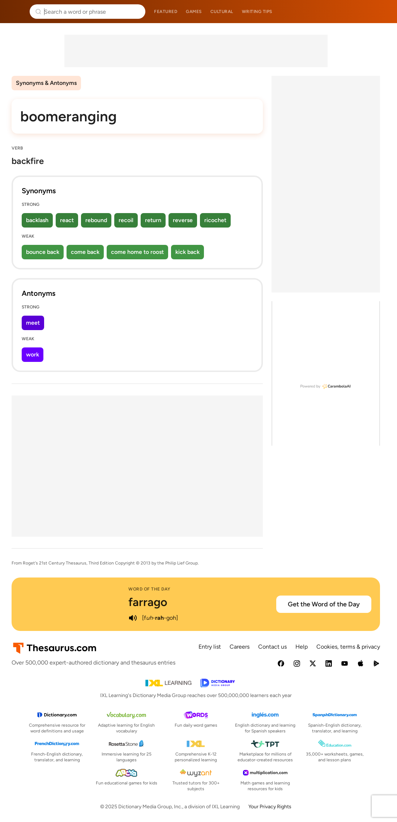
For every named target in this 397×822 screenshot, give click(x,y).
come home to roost (137, 251)
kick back (187, 251)
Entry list (209, 646)
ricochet (215, 220)
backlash (37, 220)
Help (301, 646)
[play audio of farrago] (132, 618)
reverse (183, 220)
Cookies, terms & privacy (348, 646)
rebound (96, 220)
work (32, 354)
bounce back (42, 251)
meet (33, 322)
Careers (239, 646)
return (153, 220)
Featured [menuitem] (165, 11)
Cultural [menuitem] (221, 11)
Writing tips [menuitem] (257, 11)
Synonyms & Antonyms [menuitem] (46, 82)
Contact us (272, 646)
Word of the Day (149, 589)
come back (85, 251)
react (67, 220)
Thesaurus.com (16, 12)
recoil (126, 220)
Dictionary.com (381, 11)
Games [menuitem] (194, 11)
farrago (147, 602)
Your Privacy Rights (269, 807)
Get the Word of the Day (324, 604)
